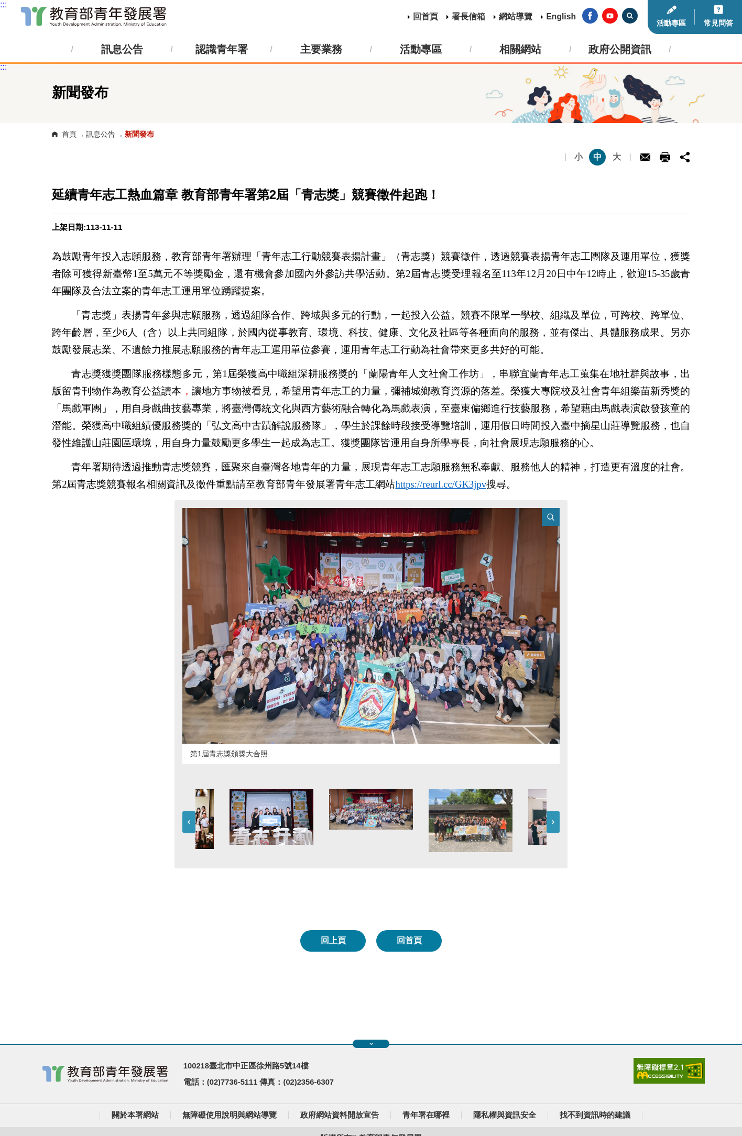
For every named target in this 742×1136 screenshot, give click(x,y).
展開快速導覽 (371, 1044)
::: (3, 4)
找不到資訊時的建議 (595, 1115)
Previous (188, 822)
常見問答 (718, 23)
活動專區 (671, 23)
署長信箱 (468, 16)
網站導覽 (515, 16)
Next (553, 822)
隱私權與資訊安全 (504, 1115)
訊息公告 (100, 134)
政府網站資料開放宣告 (339, 1115)
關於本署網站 (135, 1115)
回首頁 (425, 16)
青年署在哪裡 (426, 1115)
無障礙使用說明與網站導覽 (229, 1115)
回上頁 (333, 940)
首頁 (69, 134)
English (561, 16)
